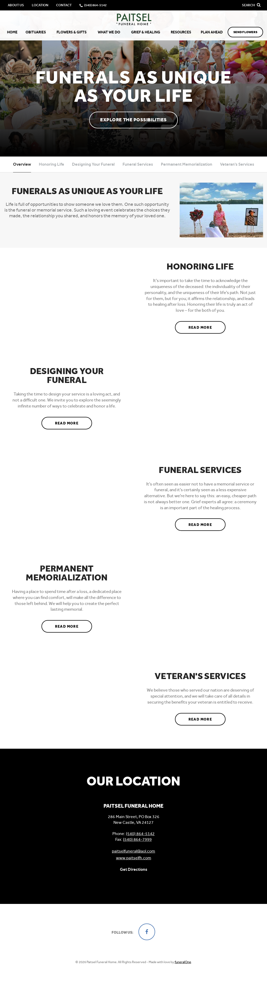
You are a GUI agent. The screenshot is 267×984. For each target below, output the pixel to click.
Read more (207, 325)
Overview (22, 164)
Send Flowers (245, 32)
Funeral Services (138, 164)
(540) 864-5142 (140, 833)
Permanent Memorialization (186, 164)
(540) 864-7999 (137, 839)
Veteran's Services (237, 164)
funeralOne (183, 962)
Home (12, 32)
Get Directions (133, 869)
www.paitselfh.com (133, 857)
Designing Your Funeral (93, 164)
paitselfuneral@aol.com (133, 851)
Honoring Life (51, 164)
